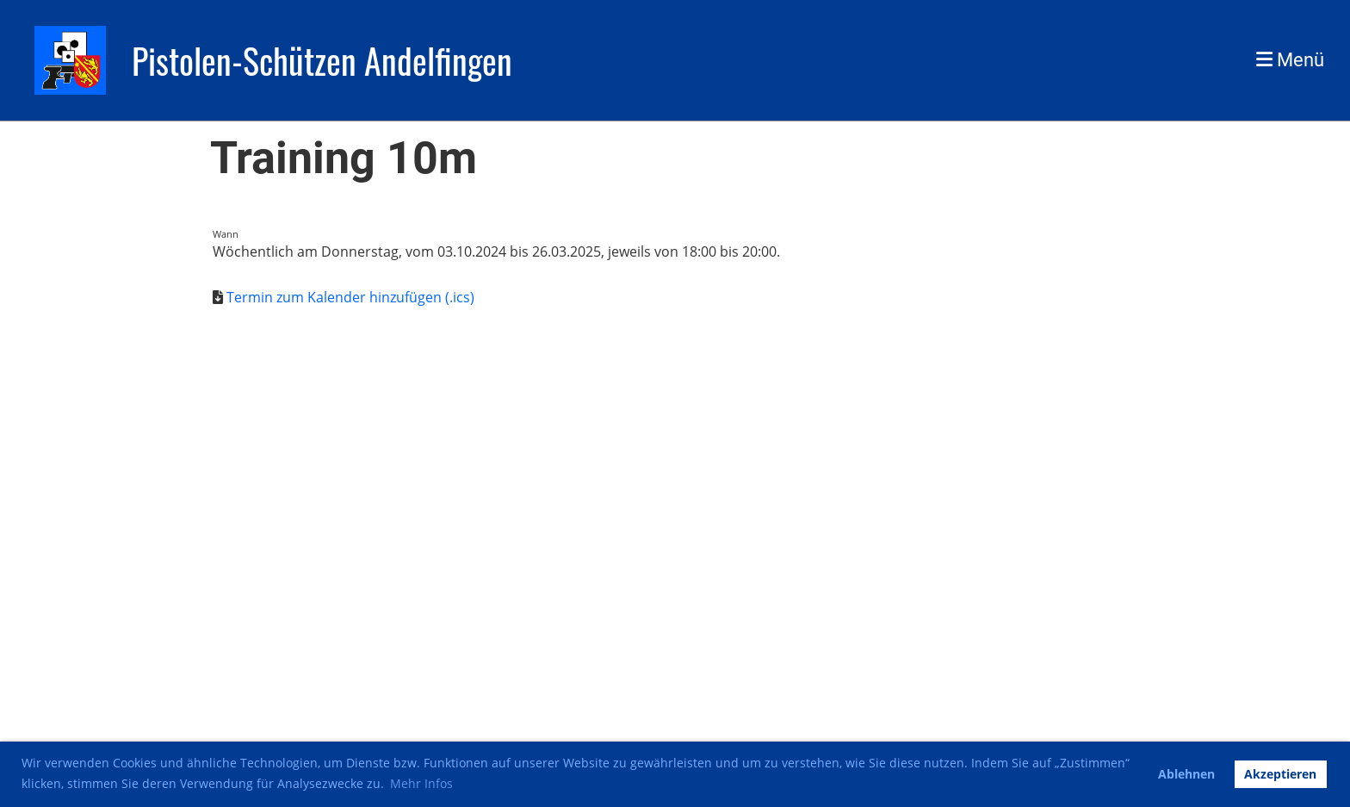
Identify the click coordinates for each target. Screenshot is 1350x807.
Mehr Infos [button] (421, 783)
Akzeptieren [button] (1280, 774)
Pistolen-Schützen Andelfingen (322, 60)
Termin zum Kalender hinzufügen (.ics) (350, 297)
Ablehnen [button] (1186, 774)
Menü (1290, 60)
